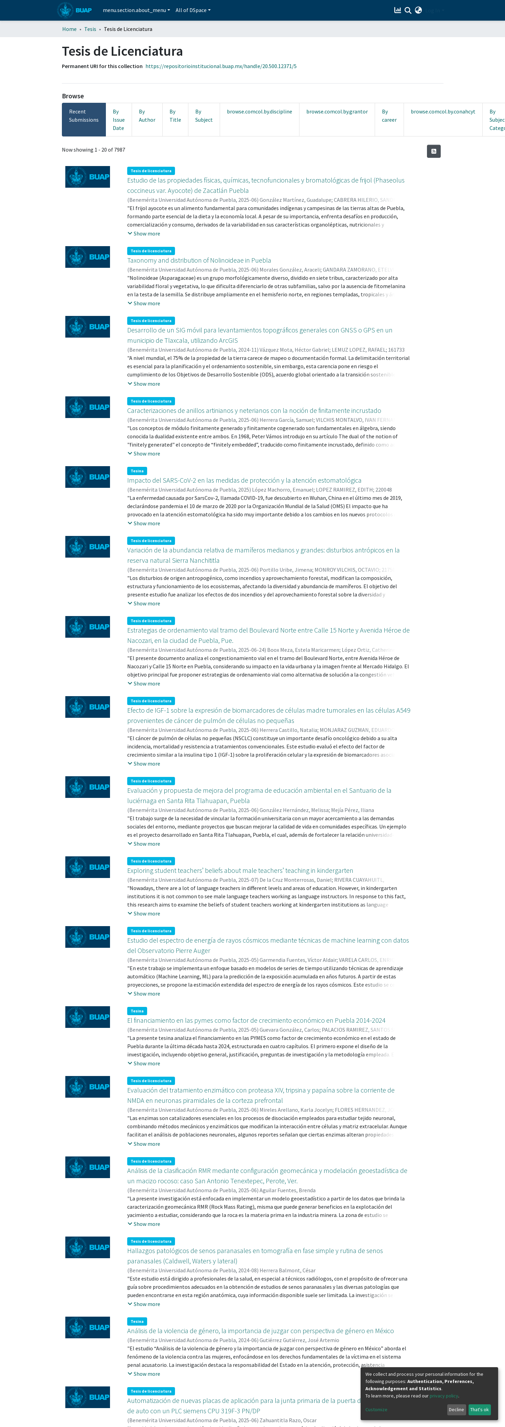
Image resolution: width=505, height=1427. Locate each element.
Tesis (90, 28)
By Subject (204, 115)
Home (69, 28)
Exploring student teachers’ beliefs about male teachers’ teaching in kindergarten (240, 870)
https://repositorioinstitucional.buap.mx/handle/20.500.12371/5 (221, 66)
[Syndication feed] (434, 151)
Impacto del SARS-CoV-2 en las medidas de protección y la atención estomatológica (244, 480)
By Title (175, 115)
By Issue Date (119, 119)
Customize (376, 1409)
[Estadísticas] (398, 10)
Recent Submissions (84, 115)
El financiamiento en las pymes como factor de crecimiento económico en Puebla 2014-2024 (256, 1020)
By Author (147, 115)
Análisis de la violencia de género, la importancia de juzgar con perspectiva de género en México (260, 1330)
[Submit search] (408, 10)
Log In (432, 10)
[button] (418, 10)
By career (389, 115)
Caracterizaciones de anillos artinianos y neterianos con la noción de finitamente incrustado (254, 410)
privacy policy (444, 1396)
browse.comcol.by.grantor (337, 111)
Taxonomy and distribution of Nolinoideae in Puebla (199, 260)
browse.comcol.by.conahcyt (443, 111)
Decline (456, 1409)
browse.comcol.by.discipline (259, 111)
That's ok (479, 1409)
